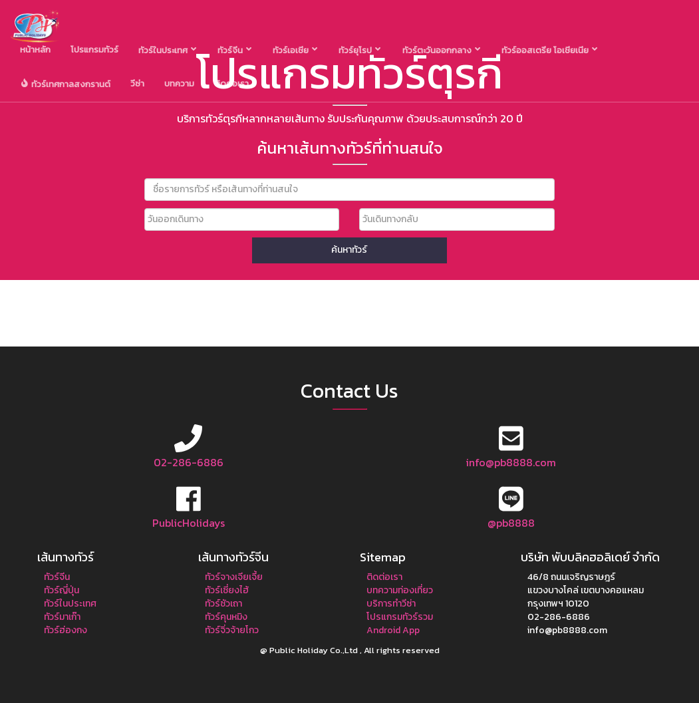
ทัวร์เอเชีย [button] (295, 50)
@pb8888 (511, 523)
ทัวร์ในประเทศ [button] (167, 50)
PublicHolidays (188, 523)
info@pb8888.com (511, 462)
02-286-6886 (188, 462)
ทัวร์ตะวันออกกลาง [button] (441, 50)
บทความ (179, 83)
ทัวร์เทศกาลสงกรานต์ (65, 84)
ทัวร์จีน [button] (234, 50)
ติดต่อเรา (231, 83)
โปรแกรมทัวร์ (94, 49)
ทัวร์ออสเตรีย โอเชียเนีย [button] (549, 50)
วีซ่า (137, 83)
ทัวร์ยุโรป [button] (359, 50)
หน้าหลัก (35, 49)
